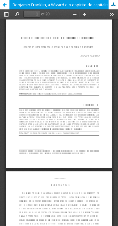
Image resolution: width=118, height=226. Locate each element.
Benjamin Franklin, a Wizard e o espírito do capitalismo (64, 5)
